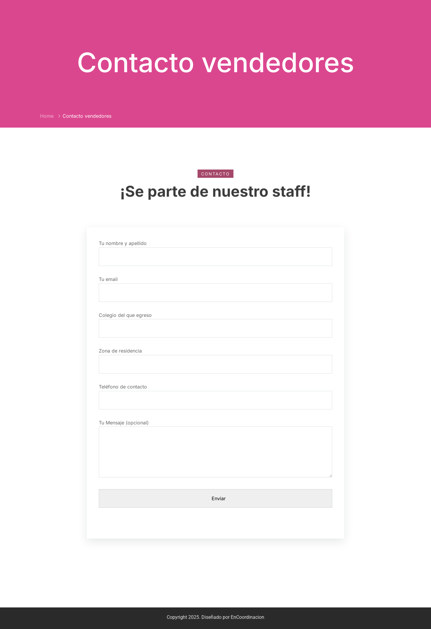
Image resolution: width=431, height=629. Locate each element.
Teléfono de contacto (215, 393)
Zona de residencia (215, 357)
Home (47, 116)
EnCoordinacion (247, 617)
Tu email (215, 286)
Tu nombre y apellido (215, 250)
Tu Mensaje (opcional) (215, 451)
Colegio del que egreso (215, 322)
